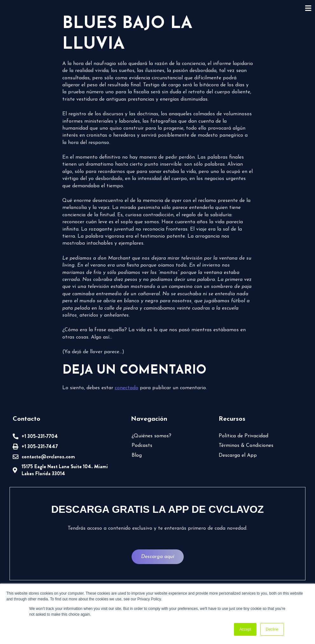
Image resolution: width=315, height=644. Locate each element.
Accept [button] (245, 629)
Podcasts (142, 445)
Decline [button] (272, 629)
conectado (126, 387)
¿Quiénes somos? (151, 436)
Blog (137, 455)
